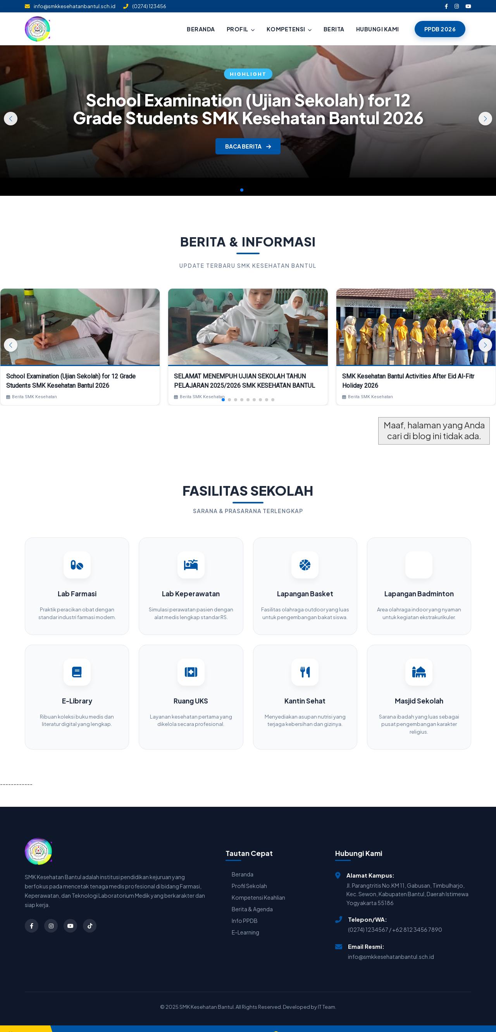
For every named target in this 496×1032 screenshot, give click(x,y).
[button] (485, 118)
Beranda (242, 863)
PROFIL (241, 29)
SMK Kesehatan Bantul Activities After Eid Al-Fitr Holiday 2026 (408, 381)
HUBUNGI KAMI (377, 29)
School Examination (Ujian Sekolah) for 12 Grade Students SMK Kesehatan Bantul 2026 (248, 108)
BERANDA (201, 29)
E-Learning (245, 921)
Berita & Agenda (252, 898)
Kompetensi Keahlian (258, 886)
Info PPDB (245, 909)
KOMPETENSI (289, 29)
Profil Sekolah (249, 874)
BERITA (334, 29)
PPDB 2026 (440, 29)
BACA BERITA (248, 146)
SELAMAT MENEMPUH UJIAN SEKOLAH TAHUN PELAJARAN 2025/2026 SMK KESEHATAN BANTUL (244, 381)
